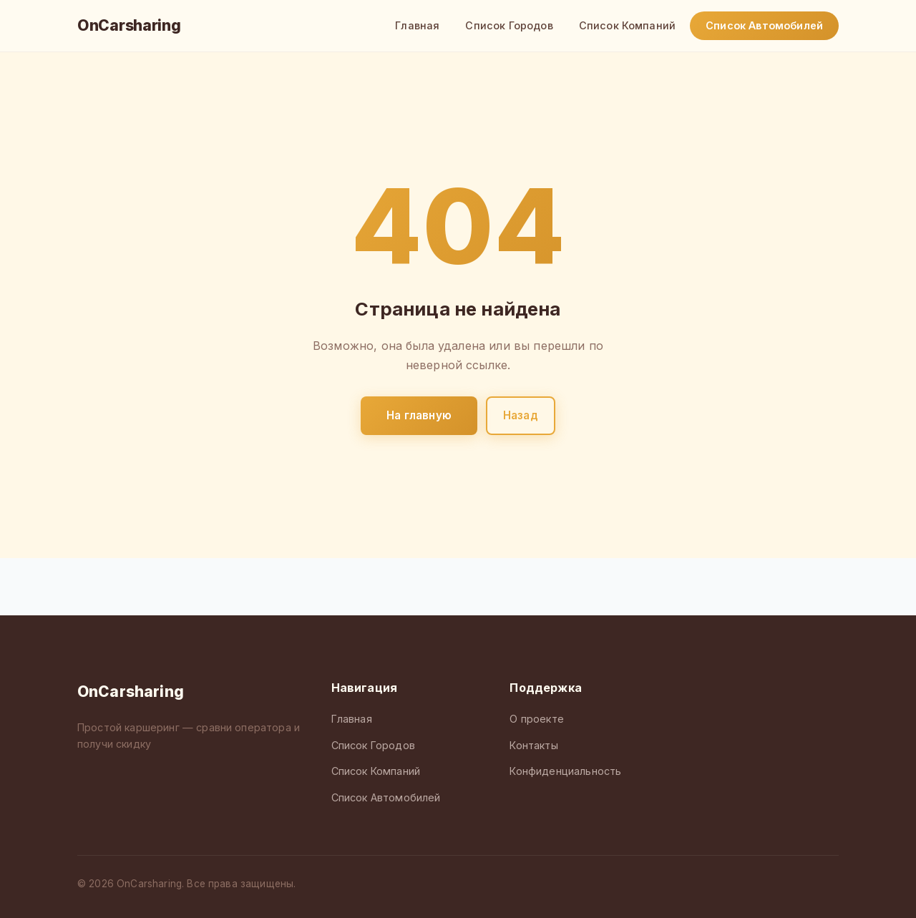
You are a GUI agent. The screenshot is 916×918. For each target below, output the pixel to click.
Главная (417, 25)
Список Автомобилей (764, 25)
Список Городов (508, 25)
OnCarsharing (128, 25)
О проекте (536, 719)
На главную (419, 415)
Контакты (533, 745)
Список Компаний (627, 25)
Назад (520, 415)
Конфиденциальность (565, 771)
